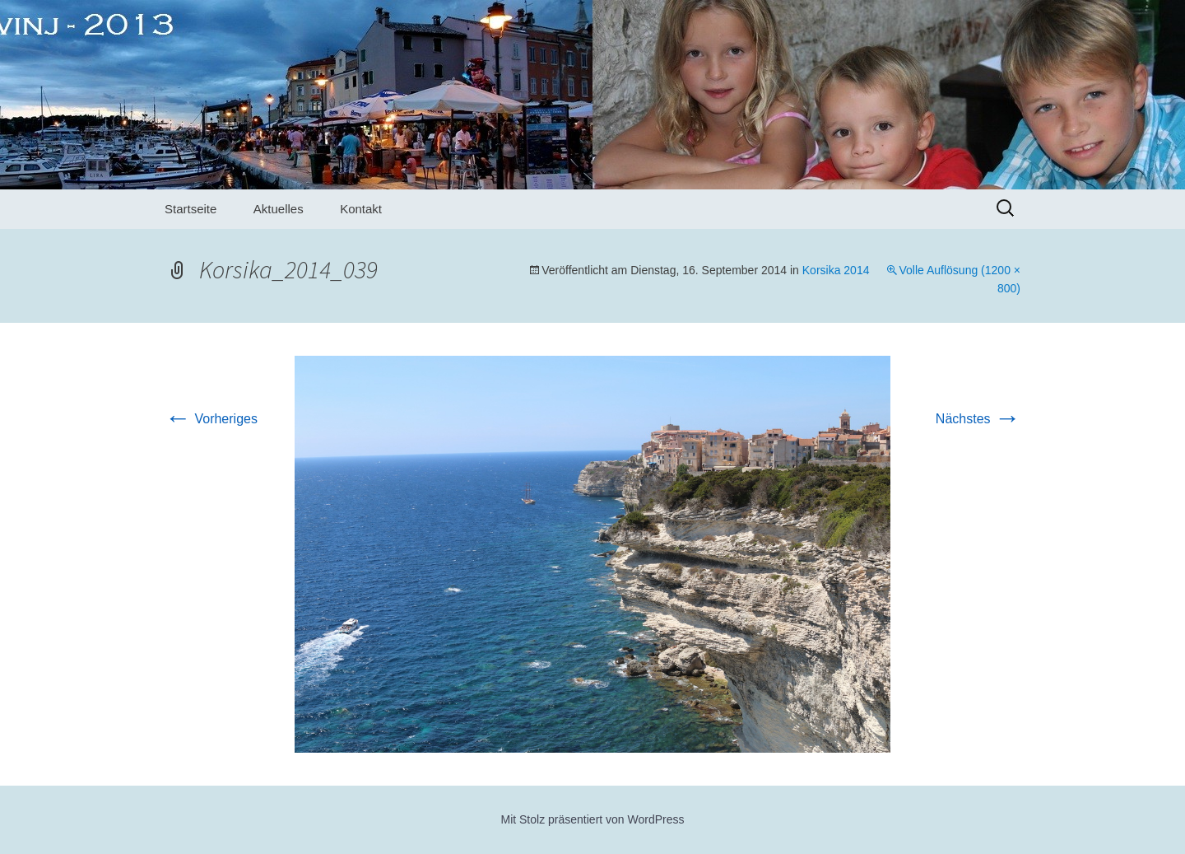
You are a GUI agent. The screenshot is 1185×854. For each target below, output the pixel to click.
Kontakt (361, 209)
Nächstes (978, 419)
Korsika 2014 (836, 270)
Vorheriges (211, 419)
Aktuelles (278, 209)
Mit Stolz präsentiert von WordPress (592, 819)
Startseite (190, 209)
